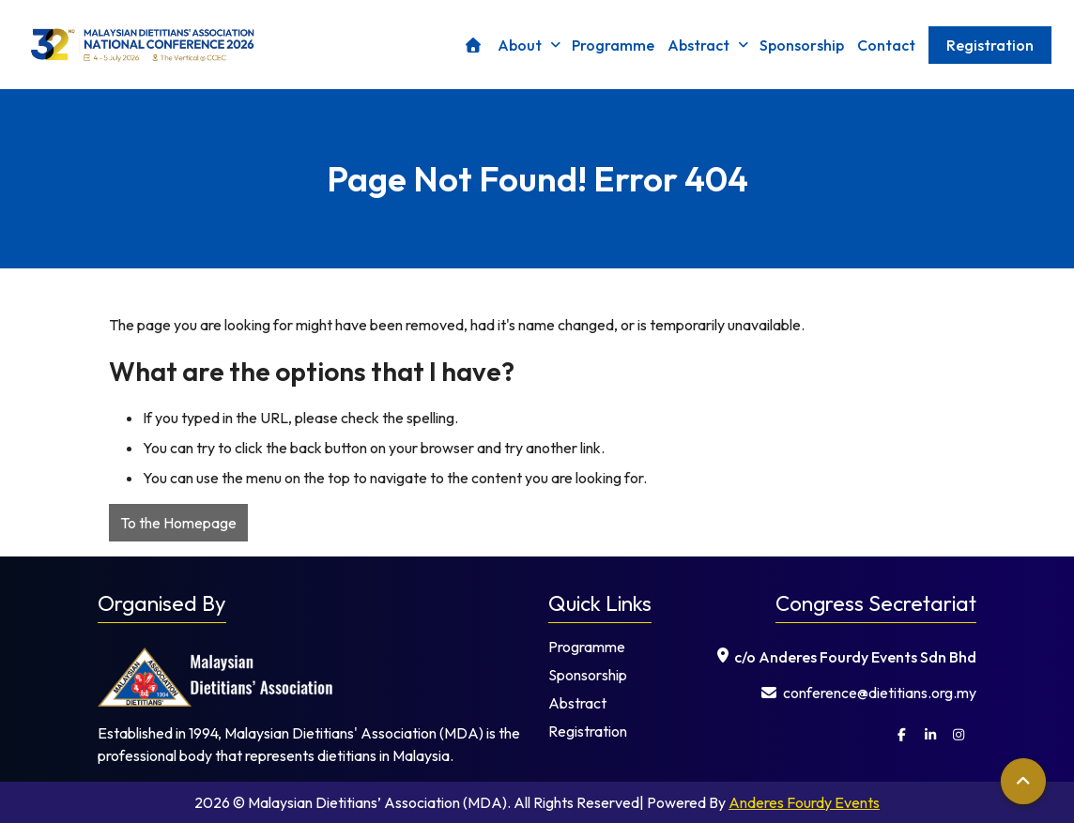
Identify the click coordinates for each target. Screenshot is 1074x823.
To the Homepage (178, 522)
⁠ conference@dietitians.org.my (868, 692)
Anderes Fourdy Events (804, 802)
